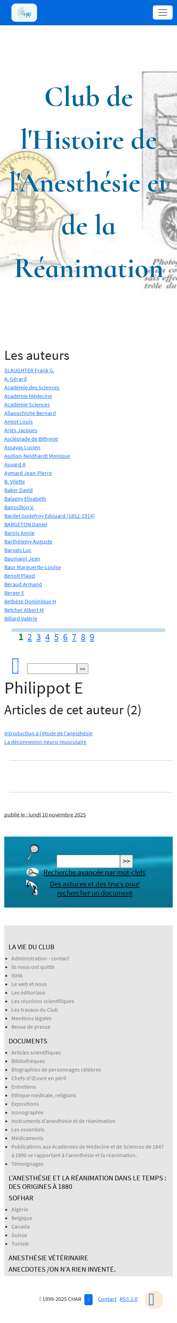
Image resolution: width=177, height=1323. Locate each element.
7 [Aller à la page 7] (74, 637)
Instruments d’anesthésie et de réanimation (63, 1120)
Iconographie (27, 1112)
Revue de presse (30, 1026)
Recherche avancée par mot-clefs (94, 872)
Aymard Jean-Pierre (28, 472)
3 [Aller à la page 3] (38, 637)
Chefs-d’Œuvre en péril (38, 1078)
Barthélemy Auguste (28, 541)
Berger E (14, 592)
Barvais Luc (17, 549)
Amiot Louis (18, 421)
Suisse (19, 1234)
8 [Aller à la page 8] (83, 637)
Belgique (21, 1217)
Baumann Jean (22, 558)
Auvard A (15, 464)
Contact (107, 1298)
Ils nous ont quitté (32, 966)
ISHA (17, 975)
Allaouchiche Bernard (30, 413)
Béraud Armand (23, 584)
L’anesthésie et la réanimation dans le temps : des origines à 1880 (87, 1182)
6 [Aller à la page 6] (65, 637)
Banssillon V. (19, 507)
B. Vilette (14, 481)
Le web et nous (29, 983)
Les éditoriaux (28, 992)
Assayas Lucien (22, 447)
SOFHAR (21, 1197)
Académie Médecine (28, 395)
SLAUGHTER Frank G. (29, 370)
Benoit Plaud (19, 575)
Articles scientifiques (36, 1052)
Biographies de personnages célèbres (56, 1069)
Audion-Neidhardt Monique (37, 455)
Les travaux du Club (34, 1009)
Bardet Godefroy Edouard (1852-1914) (49, 515)
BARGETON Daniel (25, 524)
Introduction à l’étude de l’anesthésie (48, 733)
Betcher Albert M (24, 609)
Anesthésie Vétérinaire (48, 1257)
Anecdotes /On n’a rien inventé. (62, 1269)
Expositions (25, 1103)
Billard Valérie (20, 618)
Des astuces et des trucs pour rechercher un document (95, 888)
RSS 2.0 (128, 1298)
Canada (20, 1226)
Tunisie (20, 1243)
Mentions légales (31, 1018)
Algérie (19, 1209)
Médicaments (27, 1137)
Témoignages (27, 1163)
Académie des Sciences (31, 387)
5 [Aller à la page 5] (56, 637)
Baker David (18, 490)
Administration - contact (40, 958)
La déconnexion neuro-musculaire (45, 741)
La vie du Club (31, 946)
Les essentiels (28, 1129)
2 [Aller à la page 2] (29, 637)
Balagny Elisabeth (25, 498)
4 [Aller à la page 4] (47, 637)
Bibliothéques (28, 1060)
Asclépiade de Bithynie (31, 438)
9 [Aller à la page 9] (92, 637)
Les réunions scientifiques (42, 1001)
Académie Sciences (27, 404)
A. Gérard (15, 378)
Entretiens (23, 1086)
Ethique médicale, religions (43, 1095)
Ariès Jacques (20, 430)
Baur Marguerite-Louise (32, 567)
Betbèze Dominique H (30, 601)
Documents (28, 1040)
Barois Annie (19, 532)
